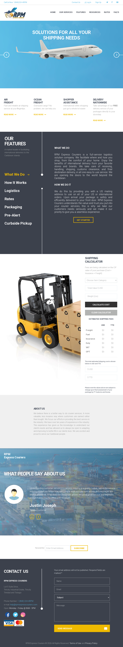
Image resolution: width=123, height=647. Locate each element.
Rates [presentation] (10, 199)
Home (53, 12)
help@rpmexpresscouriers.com (23, 604)
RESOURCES (94, 12)
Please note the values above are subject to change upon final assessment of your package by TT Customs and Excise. (100, 390)
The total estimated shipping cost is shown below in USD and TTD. (100, 362)
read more (10, 115)
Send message (82, 628)
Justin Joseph (43, 505)
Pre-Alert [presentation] (13, 215)
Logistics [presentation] (13, 191)
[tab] (20, 174)
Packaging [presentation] (14, 207)
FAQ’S (116, 12)
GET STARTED (83, 220)
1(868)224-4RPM (20, 2)
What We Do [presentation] (17, 174)
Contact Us (76, 2)
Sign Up (98, 2)
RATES (107, 12)
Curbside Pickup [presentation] (19, 223)
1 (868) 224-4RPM (25, 601)
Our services (66, 12)
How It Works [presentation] (16, 183)
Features (81, 12)
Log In (88, 2)
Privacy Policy (91, 643)
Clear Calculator (101, 312)
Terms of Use (75, 643)
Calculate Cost (101, 305)
